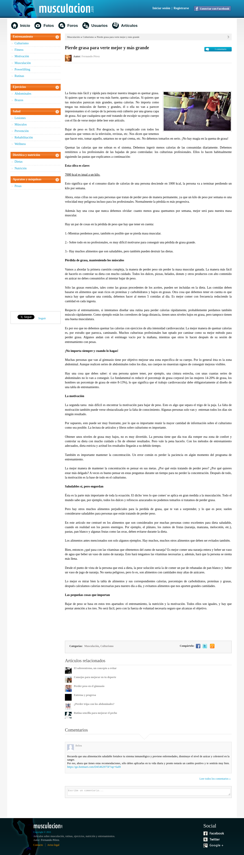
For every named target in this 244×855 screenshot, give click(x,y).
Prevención (22, 131)
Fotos (48, 26)
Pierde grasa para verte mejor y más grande (118, 37)
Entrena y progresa (85, 695)
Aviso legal (53, 844)
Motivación (22, 56)
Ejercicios (19, 87)
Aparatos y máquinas (27, 179)
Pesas (18, 186)
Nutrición (21, 168)
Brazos (19, 100)
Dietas (19, 161)
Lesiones (20, 118)
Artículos (129, 26)
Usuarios (99, 26)
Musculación (23, 63)
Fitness (19, 49)
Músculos (21, 124)
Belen (78, 745)
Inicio (25, 26)
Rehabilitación (24, 137)
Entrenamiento (23, 36)
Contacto (38, 844)
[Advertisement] (148, 76)
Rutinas (19, 76)
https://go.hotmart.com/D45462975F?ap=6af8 (94, 766)
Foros (72, 26)
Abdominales (23, 93)
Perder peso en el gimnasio (89, 686)
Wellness (20, 144)
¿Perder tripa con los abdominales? (94, 704)
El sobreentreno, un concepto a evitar (95, 668)
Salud (16, 111)
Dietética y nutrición (26, 155)
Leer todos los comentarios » (215, 778)
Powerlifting (22, 69)
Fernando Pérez (90, 56)
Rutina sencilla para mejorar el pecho (95, 713)
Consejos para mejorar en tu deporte (95, 677)
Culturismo (22, 43)
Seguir (42, 318)
